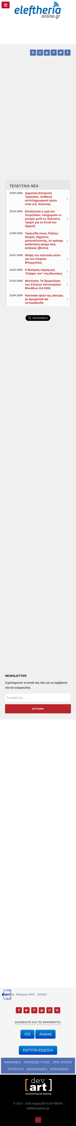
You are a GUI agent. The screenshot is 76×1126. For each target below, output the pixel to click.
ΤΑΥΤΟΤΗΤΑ (15, 1069)
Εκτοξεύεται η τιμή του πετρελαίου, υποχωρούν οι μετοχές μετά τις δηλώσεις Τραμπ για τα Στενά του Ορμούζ (43, 219)
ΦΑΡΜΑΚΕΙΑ (12, 1062)
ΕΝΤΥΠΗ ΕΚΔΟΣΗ (38, 1050)
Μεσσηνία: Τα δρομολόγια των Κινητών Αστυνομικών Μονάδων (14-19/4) (43, 284)
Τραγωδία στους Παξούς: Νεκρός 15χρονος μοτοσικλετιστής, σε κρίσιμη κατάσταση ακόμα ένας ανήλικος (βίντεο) (44, 241)
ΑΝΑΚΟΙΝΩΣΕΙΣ (36, 1069)
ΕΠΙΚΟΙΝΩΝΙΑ (59, 1069)
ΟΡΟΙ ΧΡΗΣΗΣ (62, 1062)
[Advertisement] (38, 430)
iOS (27, 1034)
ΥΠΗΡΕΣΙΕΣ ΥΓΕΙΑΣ (37, 1062)
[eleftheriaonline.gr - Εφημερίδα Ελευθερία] (38, 10)
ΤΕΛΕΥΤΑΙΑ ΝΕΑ (24, 186)
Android (45, 1034)
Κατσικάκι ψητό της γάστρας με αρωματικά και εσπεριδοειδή (44, 299)
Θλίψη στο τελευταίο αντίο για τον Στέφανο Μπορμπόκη (42, 259)
